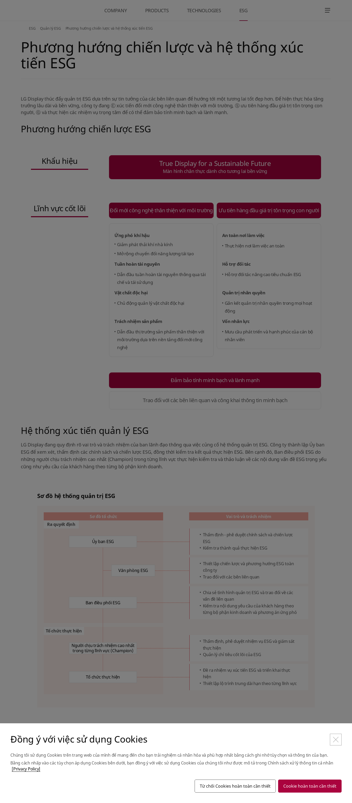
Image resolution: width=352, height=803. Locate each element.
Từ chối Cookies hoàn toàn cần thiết (235, 786)
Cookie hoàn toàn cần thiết (309, 786)
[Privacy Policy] (26, 769)
